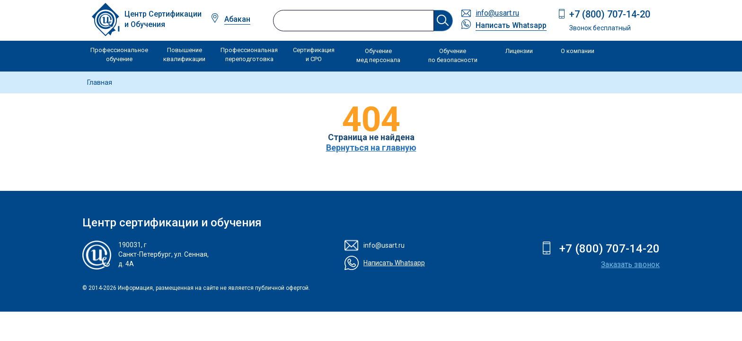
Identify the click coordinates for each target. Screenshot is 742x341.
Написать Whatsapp (511, 25)
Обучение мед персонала (378, 55)
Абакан (237, 19)
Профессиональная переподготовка (249, 54)
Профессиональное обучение (119, 54)
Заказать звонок (630, 264)
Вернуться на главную (371, 148)
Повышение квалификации (184, 54)
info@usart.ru (497, 13)
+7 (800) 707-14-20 (609, 14)
